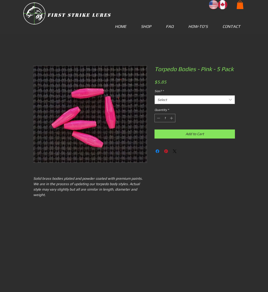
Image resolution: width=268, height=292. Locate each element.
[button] (240, 5)
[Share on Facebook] (157, 151)
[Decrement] (158, 118)
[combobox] (195, 99)
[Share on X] (174, 151)
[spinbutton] (165, 118)
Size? (159, 91)
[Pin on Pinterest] (166, 151)
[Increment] (172, 118)
